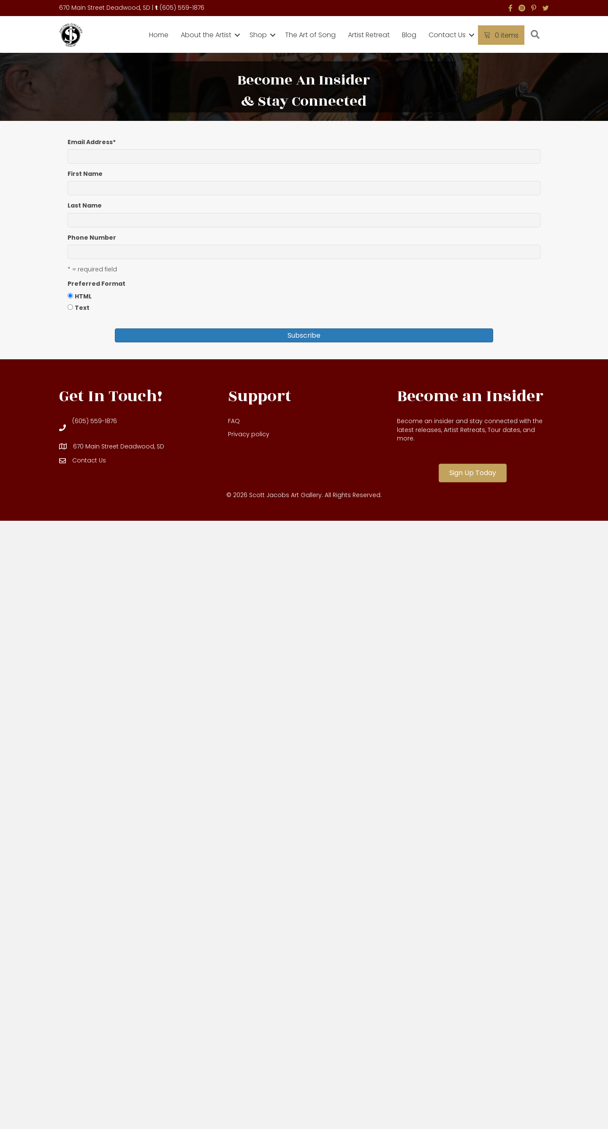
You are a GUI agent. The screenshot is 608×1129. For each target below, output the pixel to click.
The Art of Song (310, 35)
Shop (258, 35)
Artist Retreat (369, 35)
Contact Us (447, 35)
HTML (83, 296)
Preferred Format (96, 283)
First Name (85, 173)
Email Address (92, 142)
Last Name (85, 205)
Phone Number (92, 237)
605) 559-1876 (183, 7)
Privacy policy (248, 434)
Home (158, 35)
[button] (237, 35)
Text (82, 307)
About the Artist (206, 35)
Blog (409, 35)
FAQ (234, 421)
